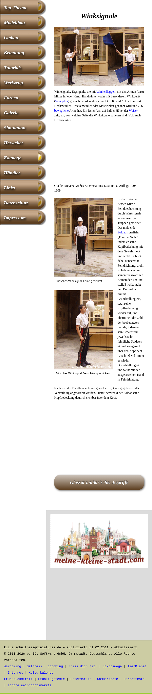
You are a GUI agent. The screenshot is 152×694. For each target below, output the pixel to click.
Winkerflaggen (106, 91)
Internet (15, 673)
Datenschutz (16, 202)
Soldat (122, 232)
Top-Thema (15, 7)
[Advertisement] (99, 154)
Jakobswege (112, 666)
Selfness (34, 666)
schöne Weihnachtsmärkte (29, 685)
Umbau (11, 37)
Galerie (11, 112)
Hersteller (13, 142)
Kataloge (12, 157)
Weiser (133, 110)
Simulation (14, 127)
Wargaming (12, 666)
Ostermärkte (80, 679)
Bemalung (14, 52)
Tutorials (13, 67)
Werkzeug (13, 82)
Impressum (15, 217)
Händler (12, 172)
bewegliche (61, 110)
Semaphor (61, 101)
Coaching (55, 666)
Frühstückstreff (18, 679)
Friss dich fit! (82, 666)
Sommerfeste (107, 679)
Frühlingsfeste (51, 679)
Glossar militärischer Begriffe (99, 482)
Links (9, 187)
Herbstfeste (134, 679)
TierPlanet (136, 666)
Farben (11, 97)
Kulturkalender (42, 673)
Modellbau (14, 22)
